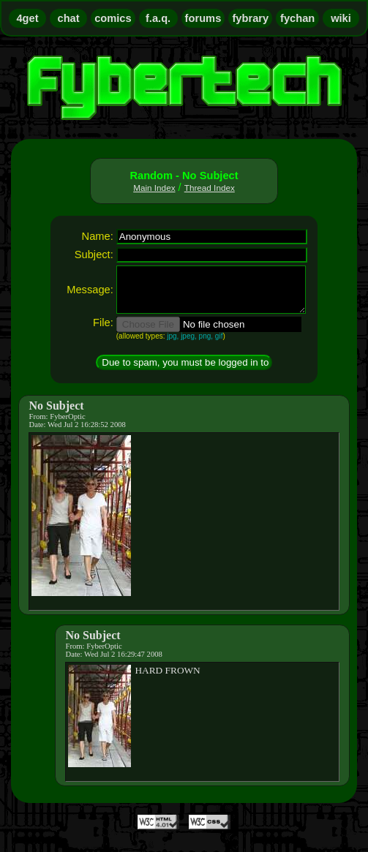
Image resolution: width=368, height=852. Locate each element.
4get (27, 18)
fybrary (250, 18)
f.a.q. (158, 18)
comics (113, 18)
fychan (297, 18)
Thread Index (209, 187)
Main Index (154, 187)
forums (203, 18)
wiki (341, 18)
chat (69, 18)
